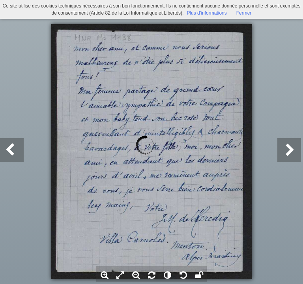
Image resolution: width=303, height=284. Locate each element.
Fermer (244, 13)
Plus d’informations (206, 13)
